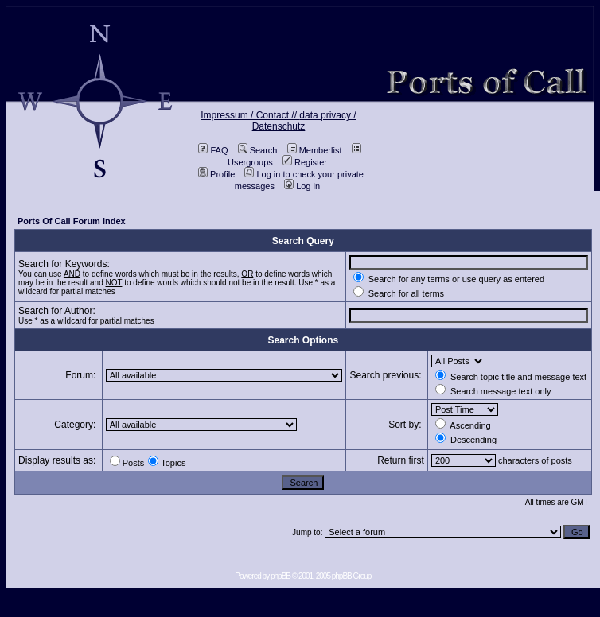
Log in (302, 186)
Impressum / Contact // (250, 115)
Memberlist (314, 150)
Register (304, 162)
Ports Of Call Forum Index (72, 221)
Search (258, 150)
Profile (216, 174)
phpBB (280, 576)
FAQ (213, 150)
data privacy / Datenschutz (304, 121)
